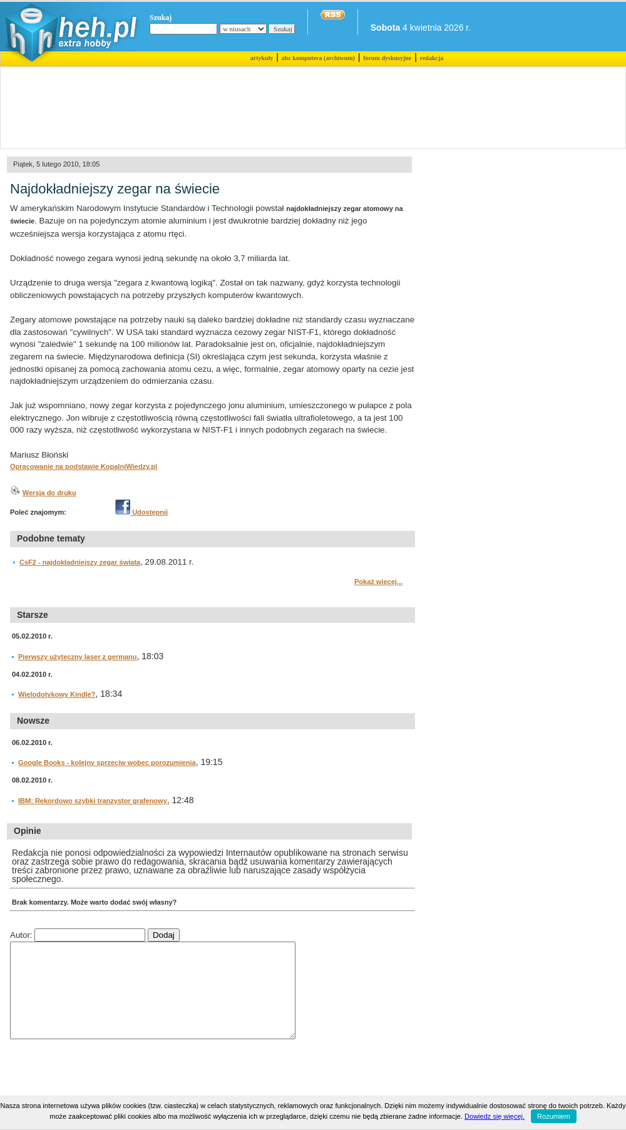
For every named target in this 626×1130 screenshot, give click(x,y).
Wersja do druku (49, 492)
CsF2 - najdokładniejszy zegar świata (79, 562)
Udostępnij (141, 512)
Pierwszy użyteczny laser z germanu (77, 656)
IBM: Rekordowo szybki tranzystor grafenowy (92, 800)
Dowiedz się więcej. (494, 1116)
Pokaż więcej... (378, 581)
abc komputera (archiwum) (318, 57)
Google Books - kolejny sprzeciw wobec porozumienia (107, 762)
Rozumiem (553, 1116)
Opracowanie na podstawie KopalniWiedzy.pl (83, 466)
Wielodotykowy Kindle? (56, 694)
